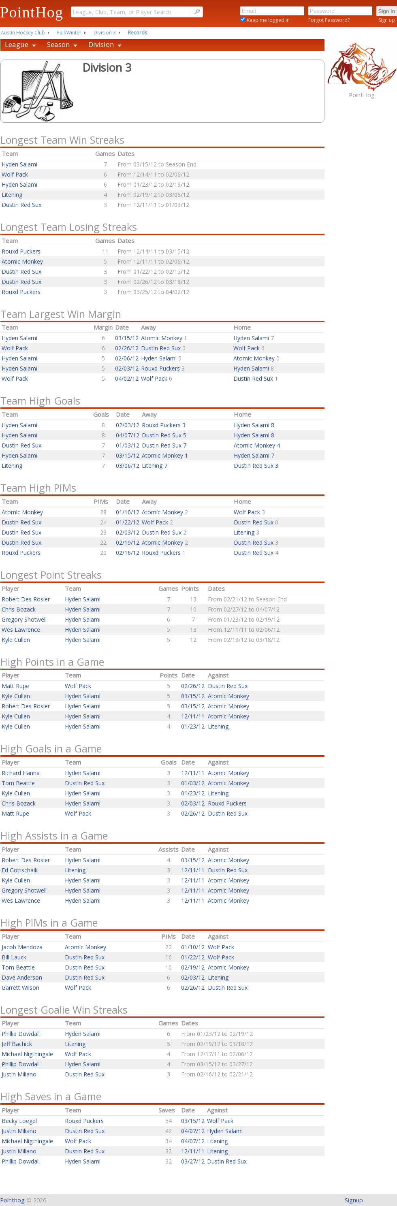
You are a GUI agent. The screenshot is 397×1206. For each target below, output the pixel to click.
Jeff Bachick (17, 1044)
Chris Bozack (19, 609)
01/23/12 (193, 726)
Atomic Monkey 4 (257, 445)
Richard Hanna (21, 773)
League (16, 44)
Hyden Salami (19, 164)
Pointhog (12, 1200)
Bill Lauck (14, 957)
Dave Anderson (22, 977)
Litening (12, 194)
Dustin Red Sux (21, 205)
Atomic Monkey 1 (165, 455)
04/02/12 (127, 378)
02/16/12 (127, 552)
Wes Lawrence (21, 629)
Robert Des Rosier (26, 599)
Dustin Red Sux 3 (256, 465)
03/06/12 (127, 465)
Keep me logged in (267, 20)
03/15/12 (127, 338)
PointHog (31, 12)
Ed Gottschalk (20, 870)
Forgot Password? (329, 20)
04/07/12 (127, 435)
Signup (354, 1200)
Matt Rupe (15, 686)
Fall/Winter (69, 32)
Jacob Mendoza (22, 947)
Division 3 (105, 32)
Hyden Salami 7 (254, 455)
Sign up (386, 20)
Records (137, 32)
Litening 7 (154, 465)
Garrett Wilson (20, 987)
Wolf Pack (15, 174)
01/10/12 (127, 512)
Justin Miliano (19, 1074)
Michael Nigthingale (27, 1054)
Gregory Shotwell (24, 619)
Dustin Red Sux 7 (164, 445)
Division (101, 44)
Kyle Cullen (16, 639)
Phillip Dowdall (21, 1034)
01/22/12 (127, 522)
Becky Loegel (19, 1121)
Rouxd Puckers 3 (164, 425)
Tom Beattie (18, 783)
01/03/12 (127, 445)
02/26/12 (127, 348)
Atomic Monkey (22, 261)
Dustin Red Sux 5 (164, 435)
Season (58, 44)
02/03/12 (127, 368)
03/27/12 (193, 1161)
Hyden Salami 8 (254, 425)
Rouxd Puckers (21, 251)
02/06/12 (127, 358)
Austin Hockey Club (23, 32)
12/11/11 (193, 716)
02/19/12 (127, 542)
